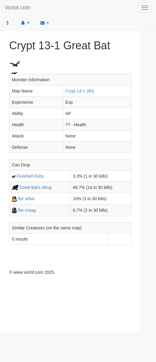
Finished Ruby (30, 176)
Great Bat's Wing (35, 187)
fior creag (27, 210)
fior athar (26, 198)
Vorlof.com (17, 8)
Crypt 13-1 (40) (79, 91)
